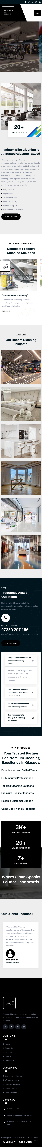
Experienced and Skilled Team (19, 770)
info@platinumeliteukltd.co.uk (19, 1115)
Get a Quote (25, 1141)
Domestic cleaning (12, 1084)
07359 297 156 (14, 630)
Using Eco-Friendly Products (18, 809)
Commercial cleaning (18, 295)
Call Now (9, 1141)
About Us (9, 1048)
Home (7, 1044)
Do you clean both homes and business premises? (18, 705)
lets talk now (11, 643)
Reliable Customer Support (17, 801)
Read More (10, 311)
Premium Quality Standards (17, 793)
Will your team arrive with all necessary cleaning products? (19, 661)
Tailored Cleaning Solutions (17, 786)
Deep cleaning (11, 1092)
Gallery (8, 1056)
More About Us (11, 217)
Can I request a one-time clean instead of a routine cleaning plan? (18, 692)
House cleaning (11, 1088)
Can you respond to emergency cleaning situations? (16, 718)
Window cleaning (12, 1080)
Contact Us (9, 1060)
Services (8, 1052)
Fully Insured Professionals (17, 778)
